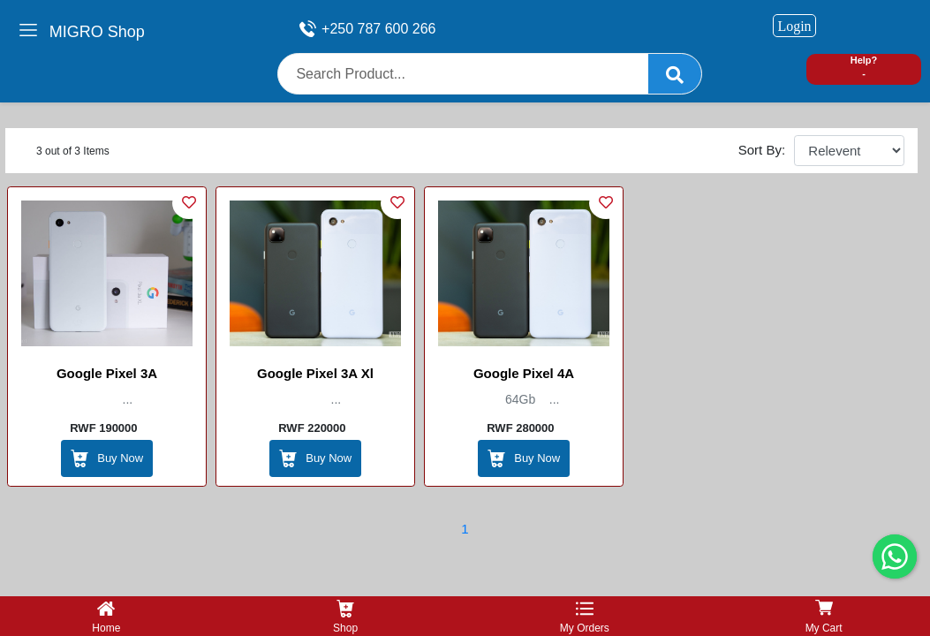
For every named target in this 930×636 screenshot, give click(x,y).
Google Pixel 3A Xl (315, 373)
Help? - (864, 67)
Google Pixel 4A (523, 373)
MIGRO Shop (97, 32)
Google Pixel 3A (107, 373)
